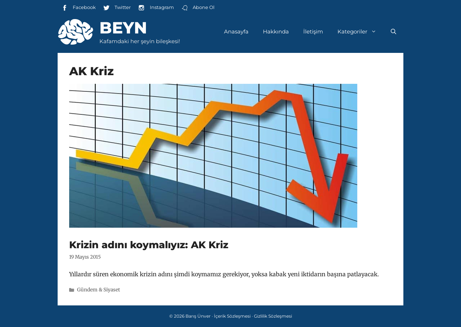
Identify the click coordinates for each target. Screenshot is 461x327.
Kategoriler (360, 31)
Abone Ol (198, 7)
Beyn (123, 27)
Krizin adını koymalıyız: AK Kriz (148, 245)
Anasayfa (236, 31)
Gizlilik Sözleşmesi (273, 316)
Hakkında (276, 31)
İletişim (313, 31)
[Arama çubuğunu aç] (393, 31)
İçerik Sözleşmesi (232, 316)
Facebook (78, 7)
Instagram (156, 7)
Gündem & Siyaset (98, 290)
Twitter (117, 7)
